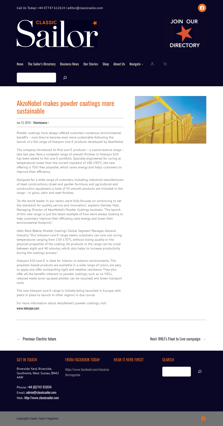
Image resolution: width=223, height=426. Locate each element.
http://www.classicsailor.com (41, 397)
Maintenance (40, 122)
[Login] (152, 64)
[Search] (64, 78)
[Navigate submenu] (142, 64)
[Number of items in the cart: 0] (165, 64)
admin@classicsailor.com (41, 392)
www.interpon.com (28, 308)
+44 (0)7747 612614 (39, 386)
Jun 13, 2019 (24, 122)
